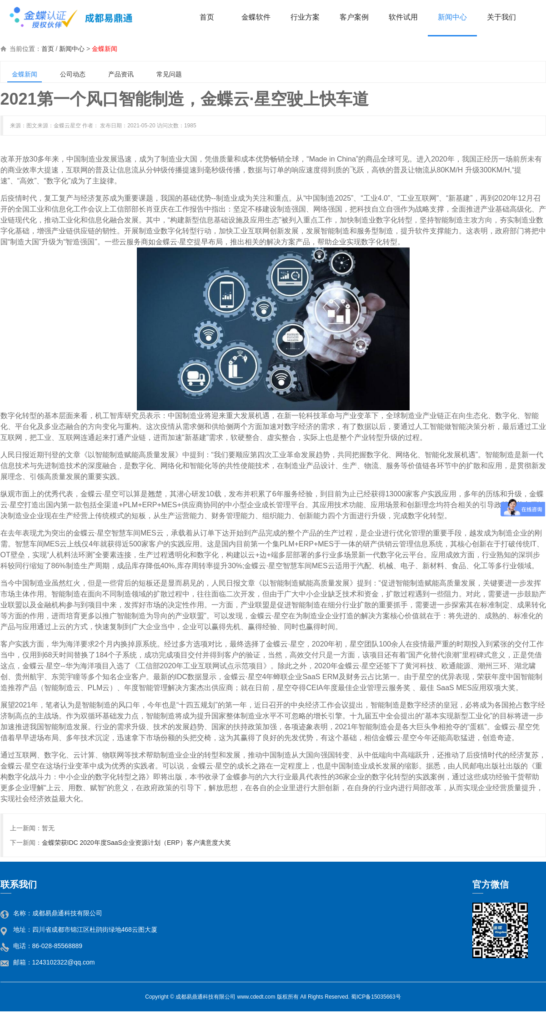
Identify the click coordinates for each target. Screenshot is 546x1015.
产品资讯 (121, 74)
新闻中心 (72, 48)
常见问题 (169, 74)
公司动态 (72, 74)
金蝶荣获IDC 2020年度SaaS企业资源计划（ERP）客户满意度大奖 (136, 842)
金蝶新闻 (104, 48)
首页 (47, 48)
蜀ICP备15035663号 (376, 997)
